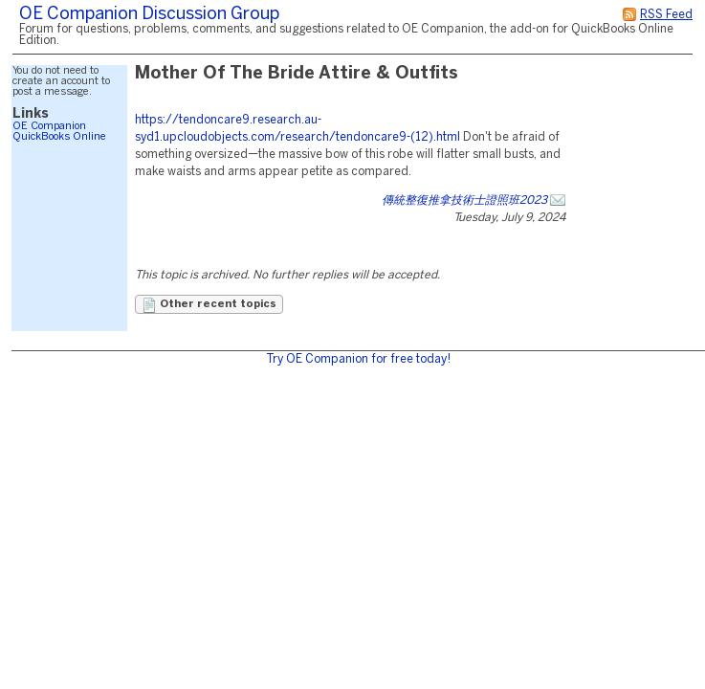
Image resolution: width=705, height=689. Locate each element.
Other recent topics (209, 305)
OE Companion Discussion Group (149, 15)
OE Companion (49, 126)
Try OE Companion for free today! (358, 359)
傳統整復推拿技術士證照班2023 (464, 200)
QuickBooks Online (59, 137)
